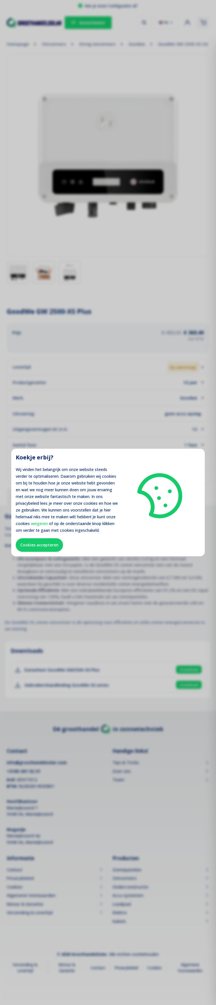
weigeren (39, 523)
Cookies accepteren (39, 545)
